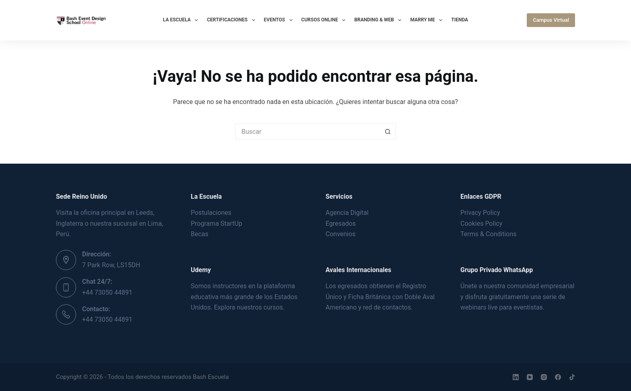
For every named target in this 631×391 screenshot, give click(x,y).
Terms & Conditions (488, 234)
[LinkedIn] (516, 377)
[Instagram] (544, 377)
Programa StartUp (216, 223)
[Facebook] (558, 377)
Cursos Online (325, 20)
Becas (199, 234)
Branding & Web (379, 20)
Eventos (280, 20)
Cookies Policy (481, 223)
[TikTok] (572, 377)
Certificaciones (232, 20)
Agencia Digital (347, 212)
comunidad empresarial (540, 286)
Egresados (341, 223)
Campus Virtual (551, 20)
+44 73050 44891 (107, 292)
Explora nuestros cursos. (249, 307)
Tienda (459, 20)
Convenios (341, 234)
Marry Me (427, 20)
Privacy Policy (480, 212)
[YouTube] (530, 377)
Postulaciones (211, 212)
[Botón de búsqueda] (388, 131)
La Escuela (182, 20)
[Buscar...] (307, 131)
